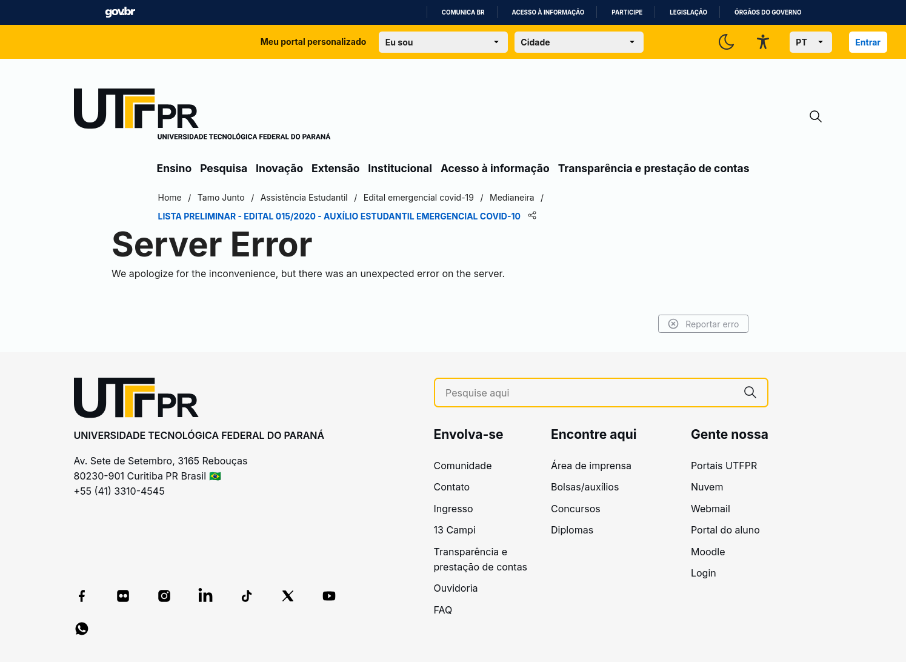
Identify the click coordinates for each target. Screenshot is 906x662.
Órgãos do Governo (767, 12)
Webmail (710, 509)
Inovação (279, 168)
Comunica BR (463, 12)
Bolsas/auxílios (585, 487)
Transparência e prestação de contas (654, 168)
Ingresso (453, 509)
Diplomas (572, 530)
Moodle (708, 552)
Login (703, 573)
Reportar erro (703, 324)
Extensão (335, 168)
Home (170, 197)
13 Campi (455, 530)
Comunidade (463, 466)
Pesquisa (223, 168)
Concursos (576, 509)
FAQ (443, 610)
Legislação (688, 12)
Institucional (400, 168)
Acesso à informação (548, 12)
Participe (626, 12)
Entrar (868, 42)
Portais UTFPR (724, 466)
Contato (452, 487)
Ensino (174, 168)
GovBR (120, 12)
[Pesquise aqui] (589, 393)
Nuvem (707, 487)
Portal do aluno (725, 530)
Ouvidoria (456, 588)
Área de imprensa (591, 466)
